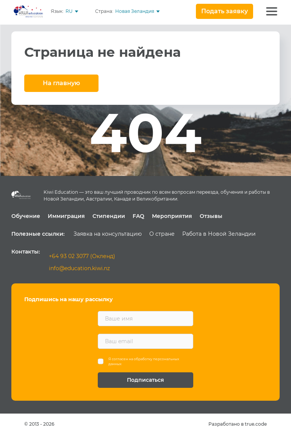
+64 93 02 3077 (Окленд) (82, 256)
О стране (162, 233)
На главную (61, 83)
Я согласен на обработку (143, 361)
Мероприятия (172, 216)
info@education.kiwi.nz (79, 268)
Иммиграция (66, 216)
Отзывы (211, 216)
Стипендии (108, 216)
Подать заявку (224, 11)
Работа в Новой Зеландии (219, 233)
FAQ (138, 216)
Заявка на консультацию (108, 233)
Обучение (25, 216)
